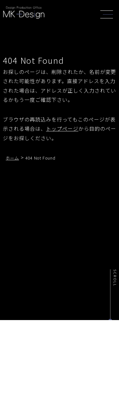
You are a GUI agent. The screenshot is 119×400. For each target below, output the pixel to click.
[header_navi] (108, 13)
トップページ (62, 128)
